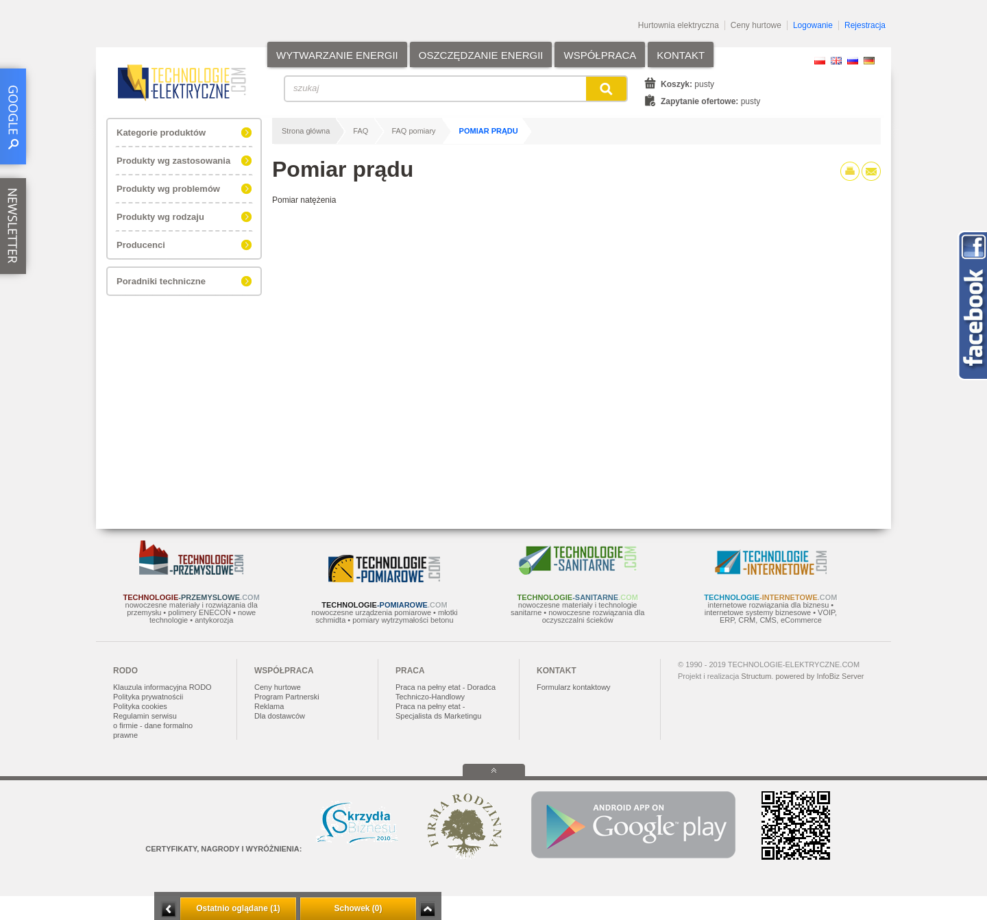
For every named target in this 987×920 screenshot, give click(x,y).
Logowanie (813, 25)
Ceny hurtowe (756, 25)
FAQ (360, 131)
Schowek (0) (358, 908)
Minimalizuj (168, 909)
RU (852, 60)
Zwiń (427, 909)
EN (836, 60)
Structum (756, 676)
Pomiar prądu (488, 131)
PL (819, 60)
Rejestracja (865, 25)
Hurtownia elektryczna (678, 25)
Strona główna (306, 131)
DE (869, 60)
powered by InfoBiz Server (819, 676)
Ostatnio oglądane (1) (238, 908)
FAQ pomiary (413, 131)
